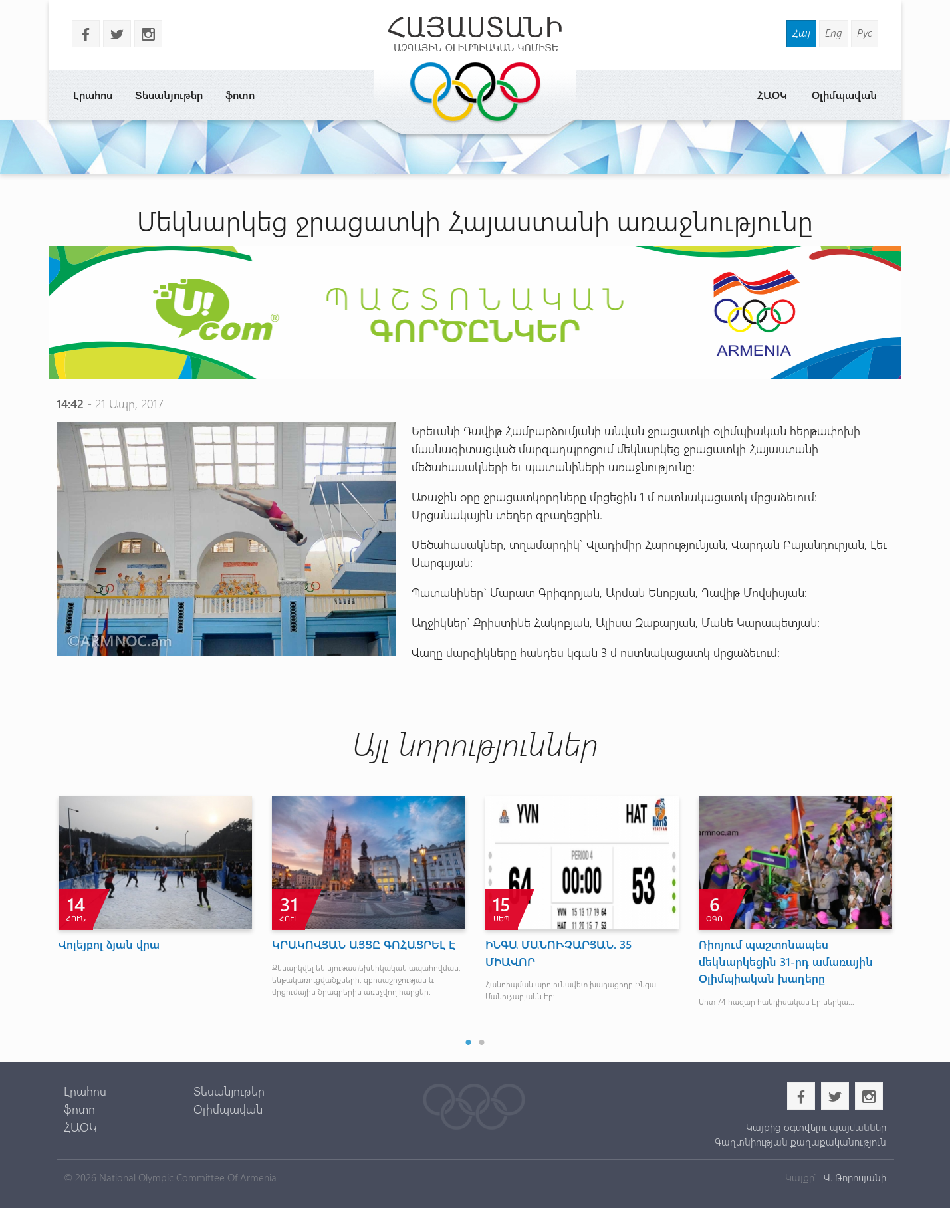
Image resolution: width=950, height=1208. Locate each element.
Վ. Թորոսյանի (853, 1177)
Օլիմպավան (844, 95)
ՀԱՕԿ (772, 95)
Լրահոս (92, 95)
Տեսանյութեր (169, 95)
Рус (864, 32)
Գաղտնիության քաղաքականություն (800, 1141)
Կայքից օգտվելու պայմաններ (816, 1127)
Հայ (801, 32)
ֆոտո (240, 95)
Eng (833, 32)
